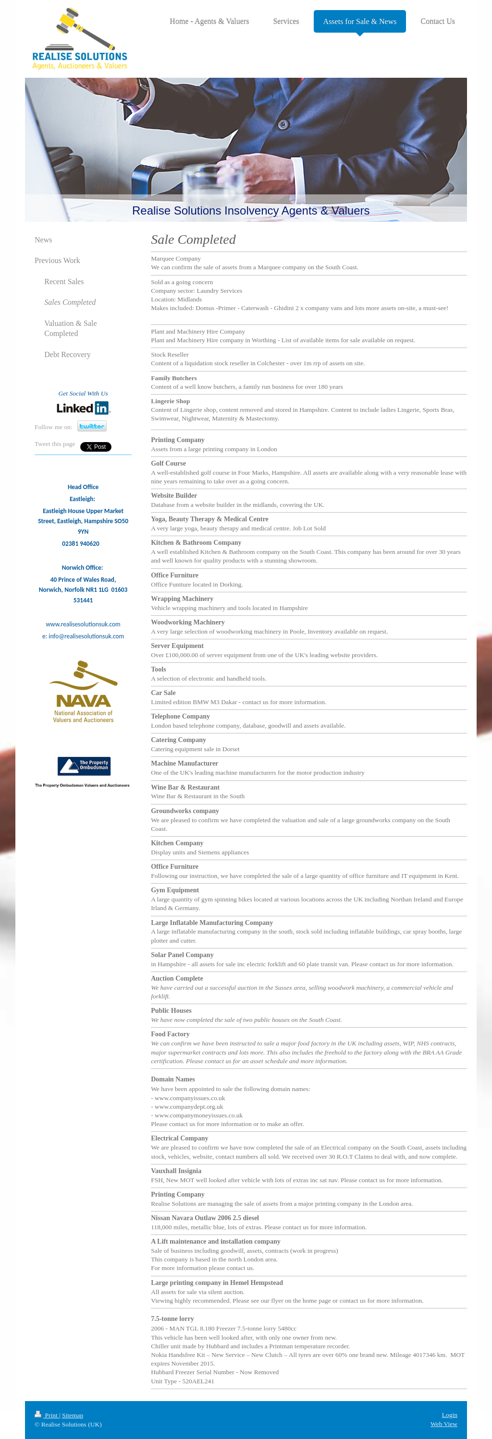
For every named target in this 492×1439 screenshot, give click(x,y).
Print (47, 1415)
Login (449, 1414)
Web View (443, 1423)
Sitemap (72, 1415)
